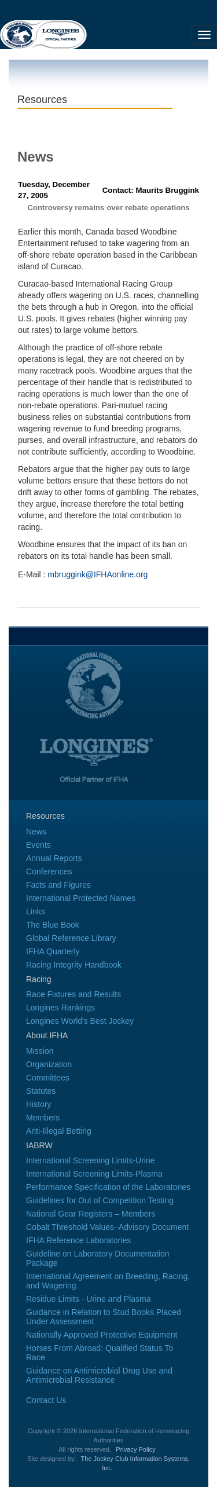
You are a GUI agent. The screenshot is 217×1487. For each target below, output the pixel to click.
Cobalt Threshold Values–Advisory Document (107, 1227)
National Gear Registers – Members (90, 1213)
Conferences (49, 871)
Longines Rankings (60, 1007)
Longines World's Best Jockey (80, 1020)
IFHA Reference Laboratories (78, 1240)
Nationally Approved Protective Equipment (101, 1334)
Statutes (41, 1091)
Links (35, 911)
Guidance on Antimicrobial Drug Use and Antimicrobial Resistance (99, 1375)
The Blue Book (52, 924)
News (36, 831)
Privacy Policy (135, 1449)
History (39, 1104)
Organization (49, 1064)
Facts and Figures (58, 884)
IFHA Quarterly (53, 951)
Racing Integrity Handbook (74, 964)
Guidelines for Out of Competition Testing (100, 1200)
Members (43, 1117)
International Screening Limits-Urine (90, 1160)
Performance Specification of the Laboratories (108, 1187)
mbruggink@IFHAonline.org (97, 574)
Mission (39, 1051)
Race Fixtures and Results (73, 994)
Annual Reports (54, 858)
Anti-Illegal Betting (58, 1131)
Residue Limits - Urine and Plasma (88, 1298)
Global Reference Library (71, 938)
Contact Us (46, 1400)
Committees (47, 1077)
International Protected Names (80, 898)
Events (38, 844)
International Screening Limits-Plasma (94, 1173)
